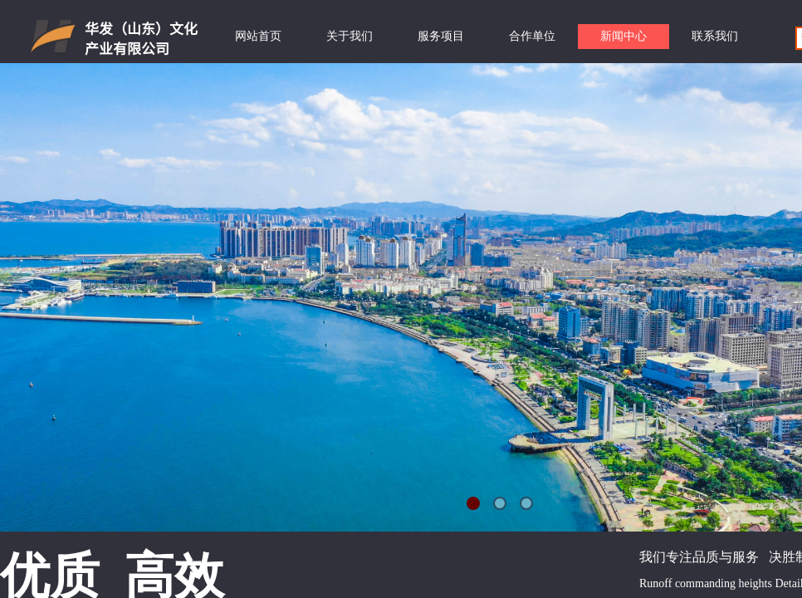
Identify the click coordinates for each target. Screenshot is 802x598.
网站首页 (258, 36)
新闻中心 (623, 36)
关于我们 (349, 36)
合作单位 (532, 36)
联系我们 (715, 36)
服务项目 (441, 36)
